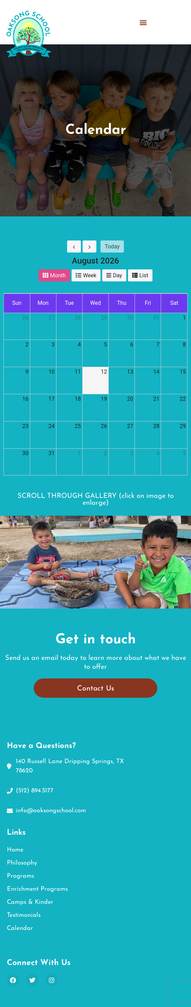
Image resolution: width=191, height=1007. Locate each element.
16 (25, 399)
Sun (16, 303)
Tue (69, 303)
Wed (95, 303)
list (143, 275)
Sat (174, 303)
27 (52, 317)
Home (15, 850)
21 (156, 399)
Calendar (20, 928)
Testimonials (24, 915)
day (117, 275)
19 (104, 399)
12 (104, 371)
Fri (148, 303)
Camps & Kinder (30, 902)
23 (25, 426)
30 (130, 317)
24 (52, 426)
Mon (43, 303)
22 (183, 399)
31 (156, 317)
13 (130, 371)
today (112, 246)
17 (52, 399)
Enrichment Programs (37, 889)
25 (78, 426)
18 (78, 399)
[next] (89, 246)
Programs (20, 876)
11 (78, 371)
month (58, 275)
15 (183, 371)
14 (156, 371)
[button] (143, 19)
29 (104, 317)
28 (78, 317)
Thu (121, 303)
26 (25, 317)
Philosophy (22, 863)
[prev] (74, 246)
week (89, 275)
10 (52, 371)
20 (130, 399)
